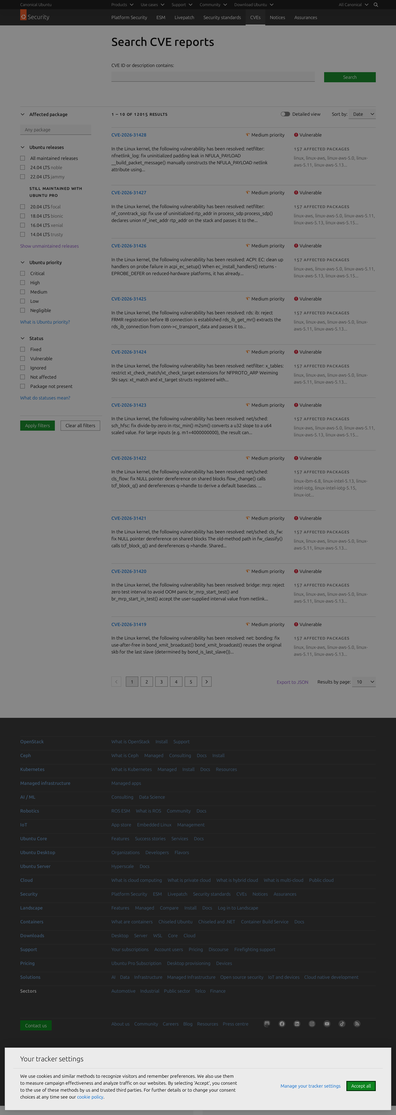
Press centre (236, 1023)
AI (113, 977)
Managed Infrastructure (191, 977)
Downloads (32, 935)
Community (179, 810)
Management (191, 824)
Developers (157, 852)
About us (120, 1023)
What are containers (132, 921)
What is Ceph (125, 755)
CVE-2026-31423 (128, 405)
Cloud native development (331, 977)
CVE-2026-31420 (128, 571)
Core (173, 935)
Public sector (177, 990)
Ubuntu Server (35, 866)
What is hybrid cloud (237, 880)
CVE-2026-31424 (128, 351)
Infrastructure (148, 977)
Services (179, 838)
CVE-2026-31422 (128, 458)
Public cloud (321, 880)
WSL (157, 935)
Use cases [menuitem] (149, 4)
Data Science (152, 797)
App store (121, 824)
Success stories (150, 838)
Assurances (305, 17)
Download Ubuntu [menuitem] (250, 4)
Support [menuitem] (179, 4)
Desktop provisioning (188, 963)
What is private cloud (189, 880)
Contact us (36, 1025)
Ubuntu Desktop (37, 852)
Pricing (196, 949)
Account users (168, 949)
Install (162, 741)
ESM (160, 17)
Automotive (123, 990)
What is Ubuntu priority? (45, 321)
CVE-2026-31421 (128, 518)
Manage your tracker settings (311, 1085)
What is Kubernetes (131, 769)
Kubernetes (32, 769)
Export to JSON (292, 682)
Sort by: (340, 114)
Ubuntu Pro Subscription (136, 963)
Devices (224, 963)
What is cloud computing (136, 880)
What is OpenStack (130, 741)
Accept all (361, 1085)
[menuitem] (352, 4)
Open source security (242, 977)
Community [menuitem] (210, 4)
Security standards (222, 17)
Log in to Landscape (238, 907)
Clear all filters (80, 425)
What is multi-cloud (283, 880)
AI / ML (28, 797)
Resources (226, 769)
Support (181, 741)
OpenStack (32, 741)
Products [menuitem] (119, 4)
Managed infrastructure (45, 783)
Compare (169, 907)
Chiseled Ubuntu (175, 921)
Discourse (219, 949)
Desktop (119, 935)
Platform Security (129, 17)
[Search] (375, 4)
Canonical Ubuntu (36, 4)
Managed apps (126, 783)
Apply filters (37, 425)
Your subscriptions (130, 949)
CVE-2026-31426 (128, 245)
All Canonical (350, 4)
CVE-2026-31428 (128, 134)
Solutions (30, 977)
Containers (31, 921)
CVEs (255, 17)
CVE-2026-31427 (128, 192)
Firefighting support (254, 949)
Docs (202, 755)
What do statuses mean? (45, 397)
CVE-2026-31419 (128, 624)
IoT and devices (284, 977)
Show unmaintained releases (49, 246)
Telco (200, 990)
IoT (23, 824)
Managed (153, 755)
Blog (188, 1023)
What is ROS (148, 810)
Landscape (31, 907)
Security (29, 894)
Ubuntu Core (33, 838)
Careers (171, 1023)
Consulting (180, 755)
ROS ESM (120, 810)
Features (120, 838)
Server (140, 935)
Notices (277, 17)
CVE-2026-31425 (128, 298)
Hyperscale (122, 866)
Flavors (182, 852)
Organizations (125, 852)
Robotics (29, 810)
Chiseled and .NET (216, 921)
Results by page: (334, 681)
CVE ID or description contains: (142, 65)
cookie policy (90, 1096)
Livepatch (184, 17)
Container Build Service (265, 921)
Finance (218, 990)
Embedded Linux (154, 824)
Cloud (26, 880)
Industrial (149, 990)
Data (125, 977)
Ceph (25, 755)
